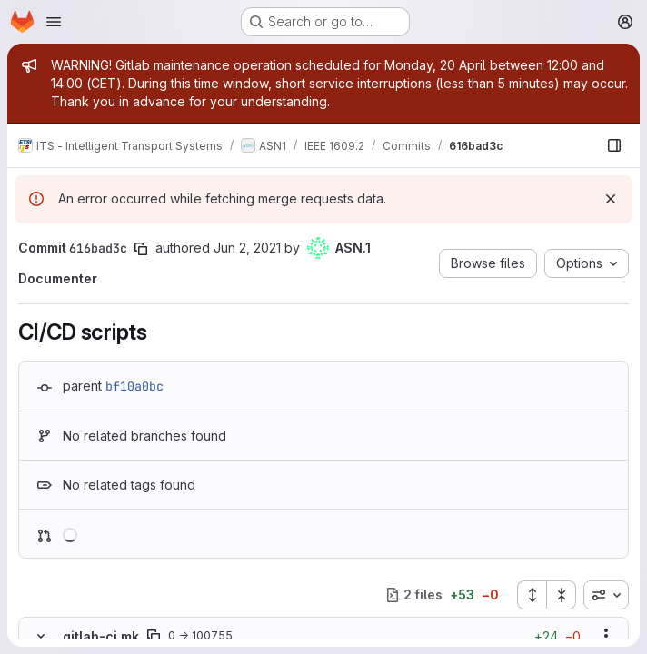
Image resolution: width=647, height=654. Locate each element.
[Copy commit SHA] (141, 249)
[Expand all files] (531, 594)
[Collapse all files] (561, 594)
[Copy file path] (153, 636)
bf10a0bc (134, 386)
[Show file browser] (614, 145)
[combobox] (606, 594)
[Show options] (606, 636)
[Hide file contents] (41, 636)
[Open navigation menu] (53, 21)
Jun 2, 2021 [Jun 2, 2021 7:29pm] (247, 247)
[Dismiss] (611, 199)
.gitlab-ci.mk (99, 636)
